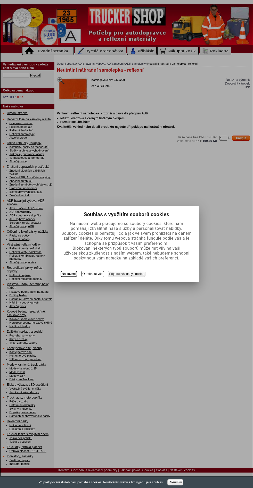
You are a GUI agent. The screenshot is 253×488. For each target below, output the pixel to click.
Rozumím (175, 482)
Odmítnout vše (93, 274)
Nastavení (69, 274)
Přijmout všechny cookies (126, 274)
